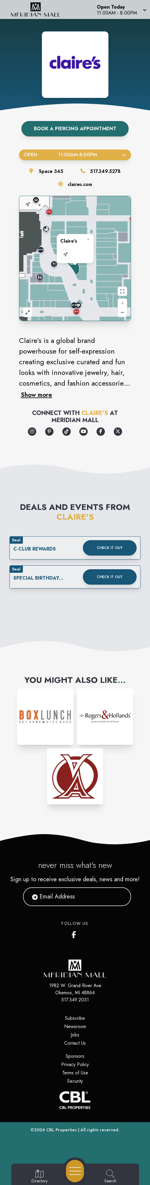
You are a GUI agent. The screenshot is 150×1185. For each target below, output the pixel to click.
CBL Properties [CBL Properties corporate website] (61, 1130)
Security (75, 1081)
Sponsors (75, 1056)
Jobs (75, 1034)
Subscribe (75, 1018)
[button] (121, 9)
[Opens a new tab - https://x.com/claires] (118, 432)
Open (75, 154)
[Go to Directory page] (39, 1177)
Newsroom (75, 1026)
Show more (36, 394)
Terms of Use (75, 1072)
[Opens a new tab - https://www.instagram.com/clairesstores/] (32, 432)
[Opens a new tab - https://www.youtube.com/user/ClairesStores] (83, 432)
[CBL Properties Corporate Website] (75, 1100)
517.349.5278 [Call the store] (105, 171)
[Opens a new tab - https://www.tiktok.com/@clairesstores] (66, 432)
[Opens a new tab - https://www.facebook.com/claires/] (101, 432)
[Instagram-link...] (45, 716)
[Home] (38, 9)
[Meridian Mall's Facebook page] (75, 933)
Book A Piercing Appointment (75, 128)
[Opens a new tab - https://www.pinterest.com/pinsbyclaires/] (49, 432)
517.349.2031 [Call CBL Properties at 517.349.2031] (75, 999)
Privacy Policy (75, 1064)
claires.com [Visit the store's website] (80, 184)
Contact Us (75, 1043)
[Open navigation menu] (75, 1171)
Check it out (110, 548)
